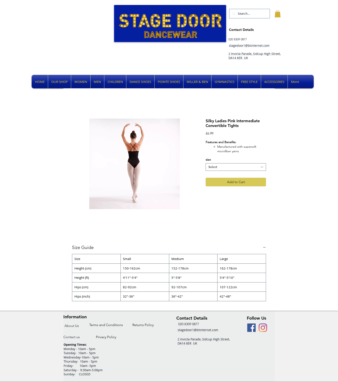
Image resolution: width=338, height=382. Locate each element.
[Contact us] (72, 337)
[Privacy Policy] (106, 337)
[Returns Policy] (143, 325)
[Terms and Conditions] (106, 325)
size (208, 160)
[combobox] (236, 167)
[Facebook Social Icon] (251, 327)
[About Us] (72, 326)
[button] (278, 13)
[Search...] (249, 13)
